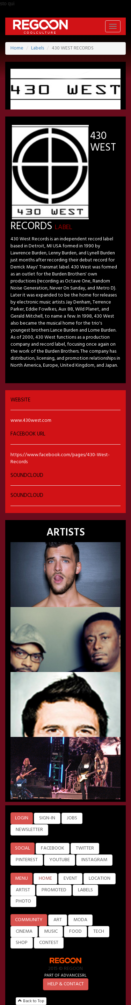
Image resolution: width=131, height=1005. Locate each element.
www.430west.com (30, 421)
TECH (98, 931)
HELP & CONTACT (66, 984)
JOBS (72, 818)
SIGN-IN (47, 818)
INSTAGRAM (94, 860)
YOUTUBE (59, 860)
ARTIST (23, 890)
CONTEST (48, 943)
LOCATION (99, 878)
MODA (80, 920)
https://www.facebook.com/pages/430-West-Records (60, 458)
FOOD (75, 931)
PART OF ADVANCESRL (65, 975)
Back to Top (31, 1001)
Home (16, 48)
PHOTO (23, 901)
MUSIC (51, 931)
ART (57, 920)
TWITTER (85, 848)
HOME (45, 878)
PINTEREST (27, 860)
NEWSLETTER (29, 830)
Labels (37, 48)
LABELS (85, 890)
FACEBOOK (52, 848)
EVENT (70, 878)
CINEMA (24, 931)
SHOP (22, 943)
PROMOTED (54, 890)
